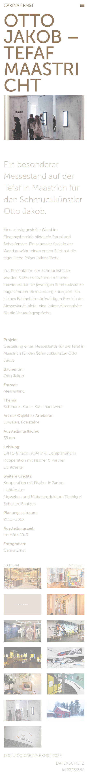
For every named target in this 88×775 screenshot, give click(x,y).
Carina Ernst (19, 5)
